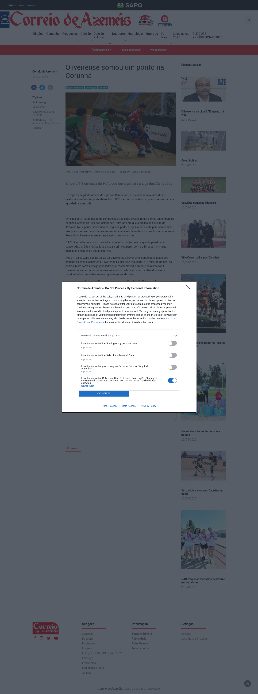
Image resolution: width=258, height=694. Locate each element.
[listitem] (129, 335)
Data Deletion (109, 406)
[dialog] (129, 347)
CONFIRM (103, 393)
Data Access (129, 406)
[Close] (189, 288)
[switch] (172, 343)
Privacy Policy (148, 406)
